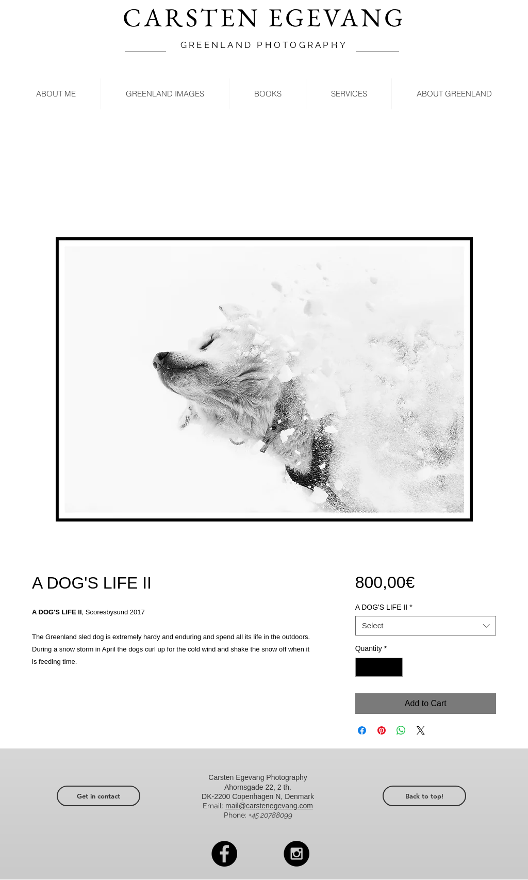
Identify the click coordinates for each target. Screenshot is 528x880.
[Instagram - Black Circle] (296, 854)
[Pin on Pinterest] (381, 730)
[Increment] (394, 667)
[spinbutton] (379, 667)
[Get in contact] (98, 796)
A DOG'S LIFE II (383, 607)
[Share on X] (421, 730)
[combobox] (425, 625)
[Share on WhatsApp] (401, 730)
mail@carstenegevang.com (269, 806)
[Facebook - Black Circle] (224, 854)
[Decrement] (363, 667)
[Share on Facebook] (362, 730)
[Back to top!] (424, 796)
